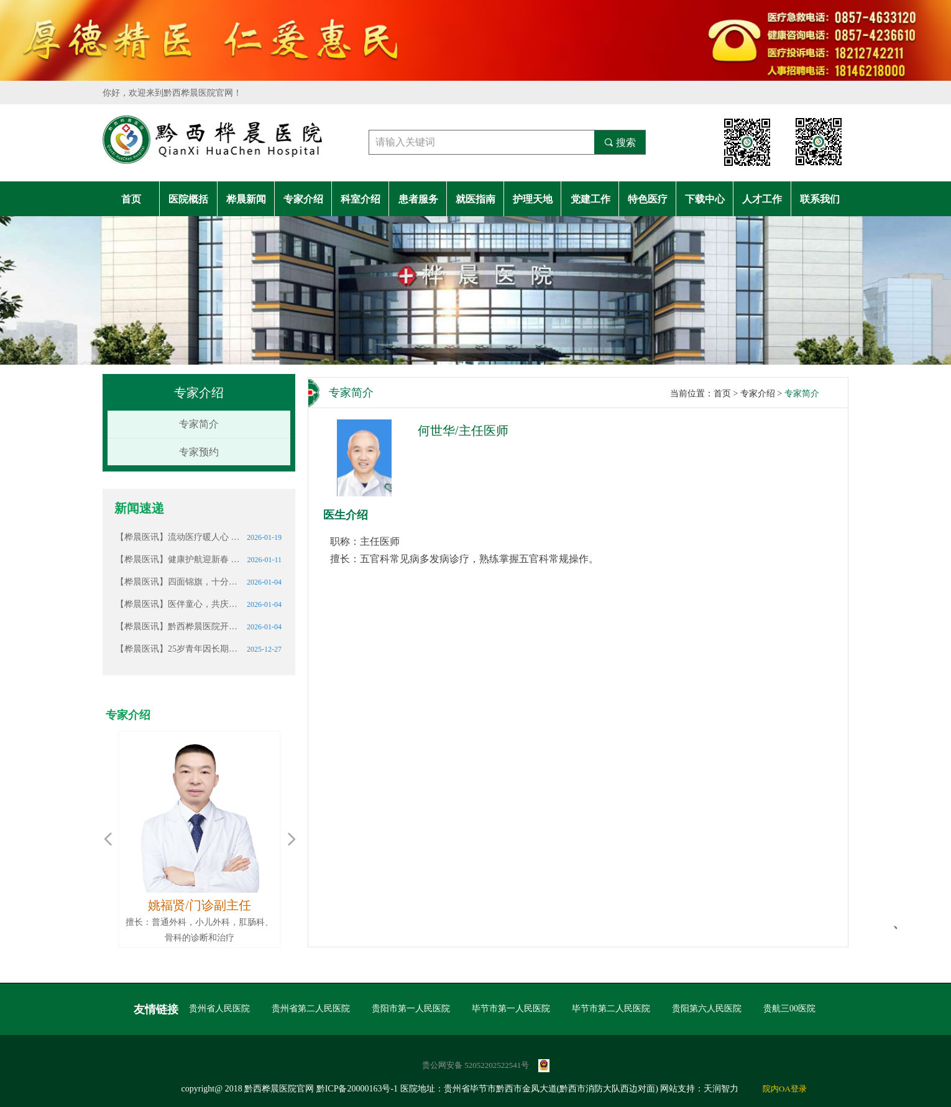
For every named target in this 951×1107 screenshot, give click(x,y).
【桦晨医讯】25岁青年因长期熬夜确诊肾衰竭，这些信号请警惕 (178, 649)
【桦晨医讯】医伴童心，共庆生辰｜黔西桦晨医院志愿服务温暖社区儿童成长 (178, 604)
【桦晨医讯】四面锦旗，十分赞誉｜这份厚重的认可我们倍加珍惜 (178, 581)
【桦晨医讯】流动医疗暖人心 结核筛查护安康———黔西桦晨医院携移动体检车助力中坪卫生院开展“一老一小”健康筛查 (178, 537)
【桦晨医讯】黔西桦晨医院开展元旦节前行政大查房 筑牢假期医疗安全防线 (178, 626)
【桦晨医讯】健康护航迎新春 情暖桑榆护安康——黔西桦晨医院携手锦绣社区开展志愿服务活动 (178, 559)
